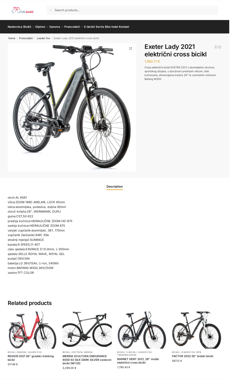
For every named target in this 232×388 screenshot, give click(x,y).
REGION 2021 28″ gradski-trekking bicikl (31, 356)
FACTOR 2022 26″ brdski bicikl (192, 354)
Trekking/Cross (126, 353)
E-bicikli (131, 350)
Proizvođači (26, 36)
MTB (198, 350)
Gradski (21, 350)
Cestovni (77, 350)
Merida (88, 350)
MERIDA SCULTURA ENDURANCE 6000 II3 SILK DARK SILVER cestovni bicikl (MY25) (87, 357)
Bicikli (11, 350)
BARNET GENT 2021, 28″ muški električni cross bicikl (138, 358)
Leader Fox (43, 36)
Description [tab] (115, 184)
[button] (131, 46)
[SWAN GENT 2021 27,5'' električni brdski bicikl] (216, 45)
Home (11, 36)
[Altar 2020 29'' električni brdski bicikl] (220, 45)
